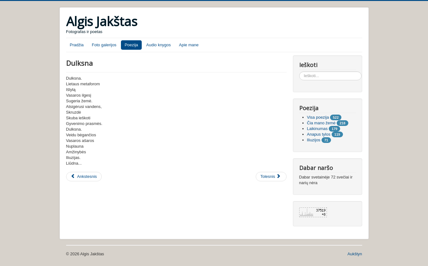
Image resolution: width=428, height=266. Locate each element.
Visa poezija (318, 117)
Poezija (131, 44)
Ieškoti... (299, 71)
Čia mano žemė (321, 123)
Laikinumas (317, 128)
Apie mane (188, 44)
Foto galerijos (104, 44)
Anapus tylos (318, 134)
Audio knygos (158, 44)
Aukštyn (354, 254)
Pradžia (77, 44)
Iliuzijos (314, 140)
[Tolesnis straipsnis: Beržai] (271, 176)
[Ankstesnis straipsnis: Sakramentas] (84, 176)
